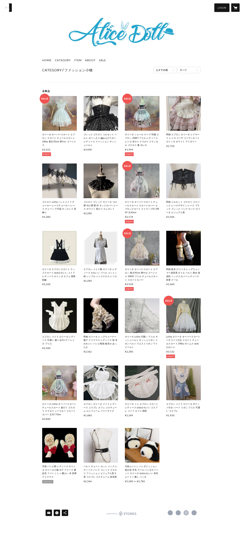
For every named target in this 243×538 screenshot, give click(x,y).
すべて (183, 69)
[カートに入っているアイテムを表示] (235, 7)
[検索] (7, 7)
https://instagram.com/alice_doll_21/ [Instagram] (186, 512)
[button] (222, 7)
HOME (46, 60)
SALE (102, 60)
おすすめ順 (162, 69)
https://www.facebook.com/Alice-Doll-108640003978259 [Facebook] (170, 512)
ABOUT (90, 60)
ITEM (78, 60)
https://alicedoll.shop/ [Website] (194, 512)
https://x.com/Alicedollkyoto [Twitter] (178, 512)
